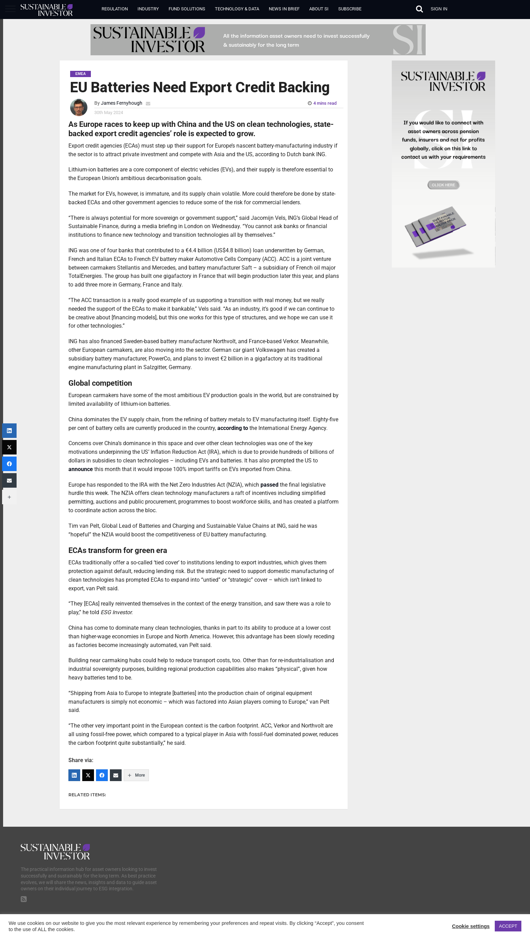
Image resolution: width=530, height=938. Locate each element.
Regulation (115, 8)
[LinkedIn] (74, 775)
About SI (319, 8)
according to (232, 428)
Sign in (439, 8)
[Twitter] (88, 775)
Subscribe (349, 8)
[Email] (116, 775)
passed (269, 484)
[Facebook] (102, 775)
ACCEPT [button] (508, 926)
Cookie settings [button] (471, 926)
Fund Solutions (187, 8)
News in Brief (284, 8)
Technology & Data (237, 8)
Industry (148, 8)
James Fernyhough (121, 103)
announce (80, 469)
